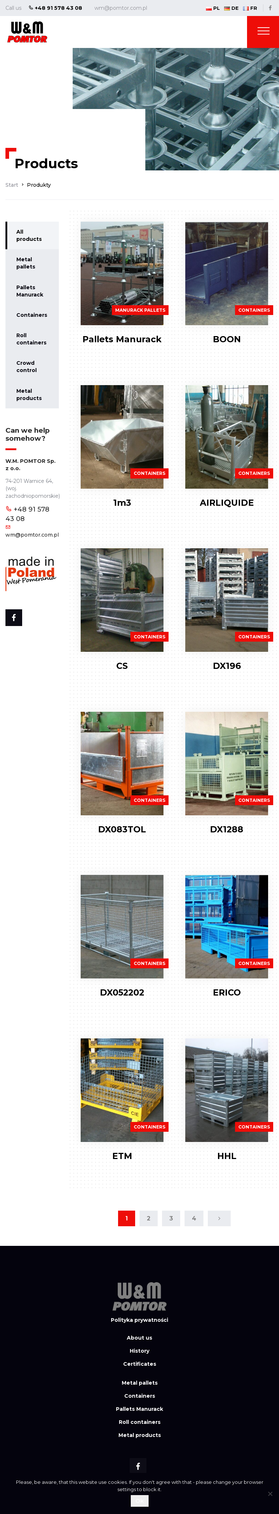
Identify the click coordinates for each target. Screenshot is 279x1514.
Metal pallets (25, 263)
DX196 (227, 666)
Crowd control (26, 367)
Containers (31, 315)
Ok (140, 1500)
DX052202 (122, 992)
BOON (227, 339)
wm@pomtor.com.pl (120, 8)
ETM (122, 1156)
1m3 (122, 502)
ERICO (227, 992)
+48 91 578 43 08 (55, 8)
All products (29, 235)
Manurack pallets (140, 310)
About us (139, 1338)
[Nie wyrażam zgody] (270, 1493)
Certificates (139, 1364)
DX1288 (226, 829)
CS (122, 666)
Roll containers (31, 339)
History (139, 1351)
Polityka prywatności (139, 1320)
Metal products (29, 394)
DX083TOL (122, 829)
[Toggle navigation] (264, 32)
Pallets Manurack (29, 291)
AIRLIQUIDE (227, 502)
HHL (226, 1156)
